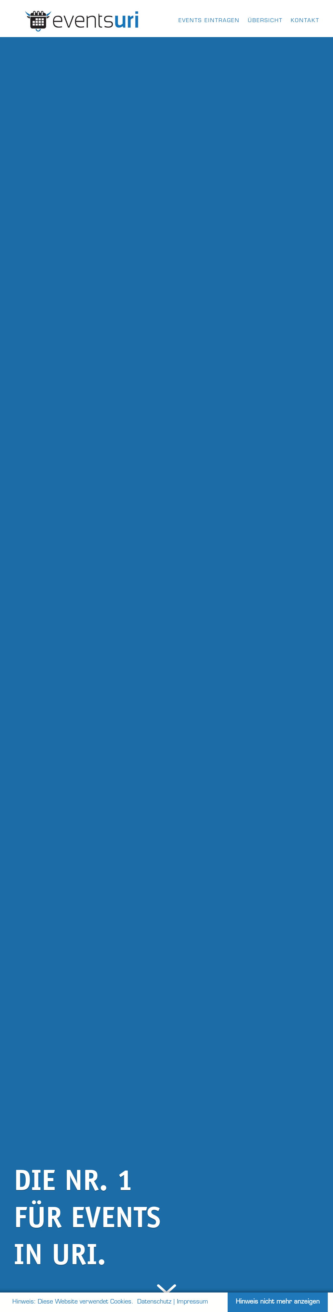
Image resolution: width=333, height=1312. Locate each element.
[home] (82, 20)
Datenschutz (154, 1302)
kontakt (305, 20)
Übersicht (265, 20)
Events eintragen (209, 20)
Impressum (192, 1302)
